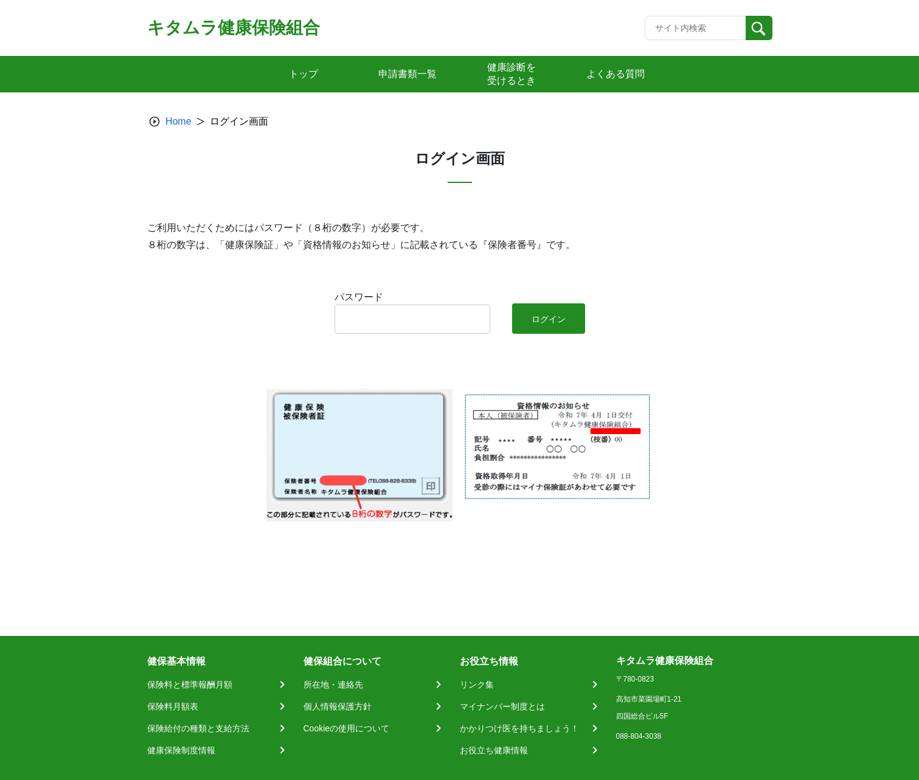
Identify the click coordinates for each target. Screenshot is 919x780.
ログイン (549, 319)
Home (178, 121)
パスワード (359, 297)
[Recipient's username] (695, 28)
